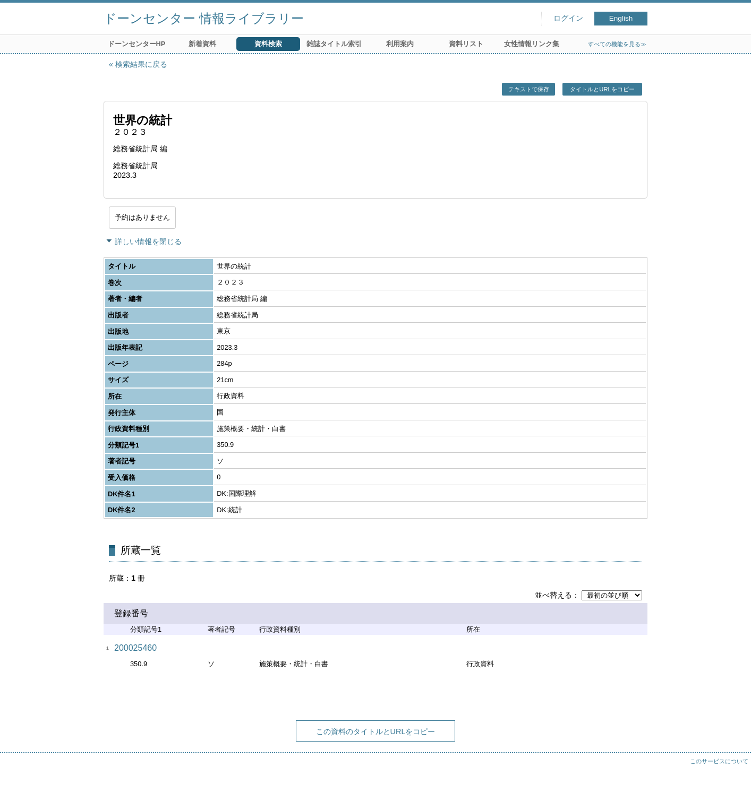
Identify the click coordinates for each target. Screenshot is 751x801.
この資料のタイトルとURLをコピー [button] (376, 731)
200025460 (135, 647)
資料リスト (466, 44)
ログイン (568, 18)
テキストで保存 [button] (528, 89)
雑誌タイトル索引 (334, 44)
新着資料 (202, 44)
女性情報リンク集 (531, 44)
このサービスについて (719, 761)
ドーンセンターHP (137, 44)
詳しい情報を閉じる (148, 241)
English (621, 18)
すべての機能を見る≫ (617, 44)
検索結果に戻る (141, 64)
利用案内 (400, 44)
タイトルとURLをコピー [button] (602, 89)
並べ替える (553, 595)
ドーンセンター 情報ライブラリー (204, 18)
